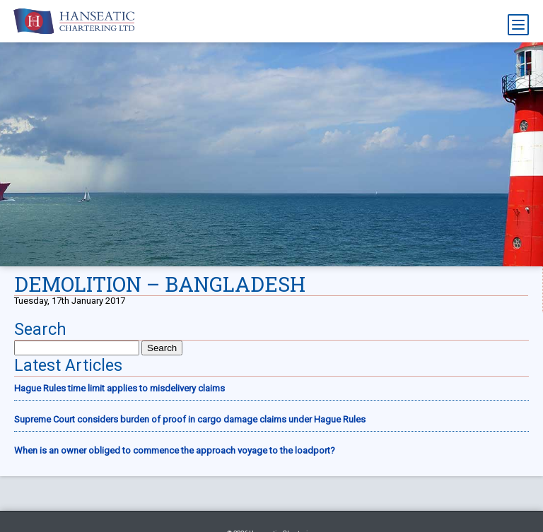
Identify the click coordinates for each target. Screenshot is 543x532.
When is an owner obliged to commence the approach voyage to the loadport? (174, 450)
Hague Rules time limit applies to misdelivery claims (119, 388)
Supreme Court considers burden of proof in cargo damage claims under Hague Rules (190, 419)
